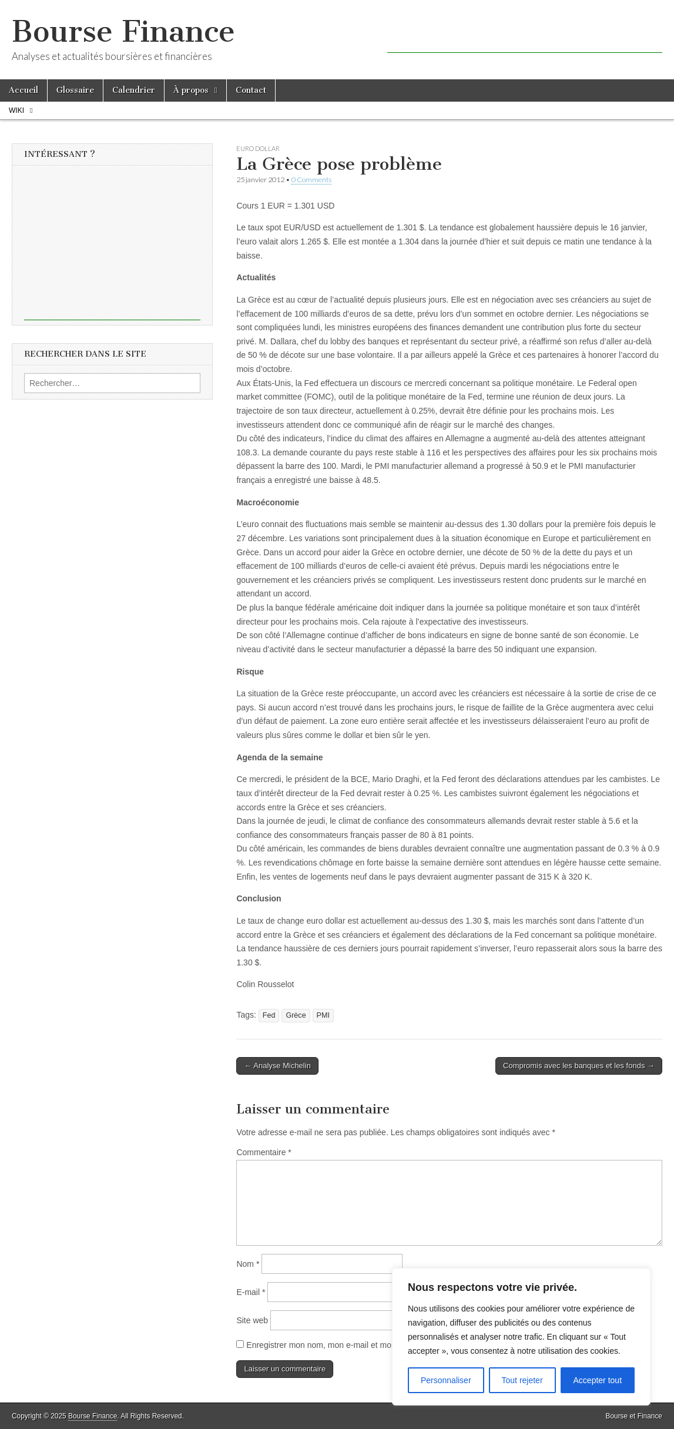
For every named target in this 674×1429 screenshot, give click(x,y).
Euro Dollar (258, 148)
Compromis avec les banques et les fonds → (579, 1065)
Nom (247, 1264)
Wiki (16, 110)
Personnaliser (446, 1380)
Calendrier (133, 90)
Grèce (296, 1015)
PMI (323, 1015)
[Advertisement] (524, 35)
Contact (251, 90)
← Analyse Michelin (277, 1065)
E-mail (250, 1292)
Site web (252, 1320)
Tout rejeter (522, 1380)
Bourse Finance (123, 31)
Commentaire (263, 1152)
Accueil (23, 90)
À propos (191, 90)
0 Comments (311, 179)
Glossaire (75, 90)
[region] (521, 1336)
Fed (269, 1015)
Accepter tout (598, 1380)
